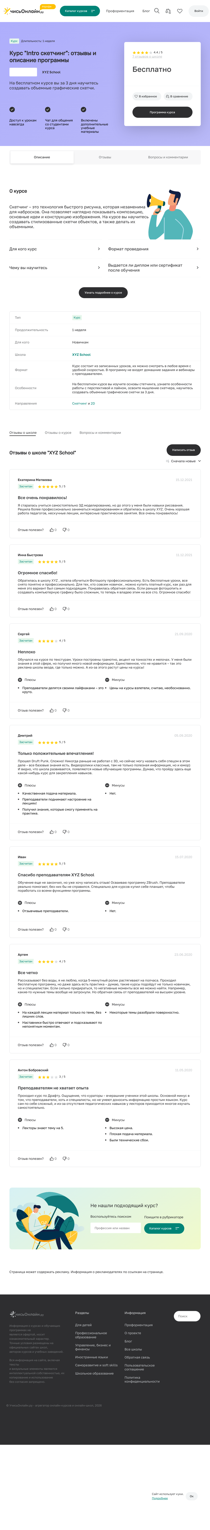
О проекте (132, 1332)
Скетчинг (79, 404)
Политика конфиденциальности (142, 1378)
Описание (42, 157)
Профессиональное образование (91, 1334)
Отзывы (105, 157)
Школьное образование (94, 1372)
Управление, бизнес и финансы (93, 1346)
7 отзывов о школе (147, 53)
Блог (147, 11)
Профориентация (138, 1324)
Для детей (83, 1324)
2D (93, 404)
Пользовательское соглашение (139, 1366)
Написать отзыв (183, 449)
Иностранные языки (91, 1356)
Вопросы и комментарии (168, 157)
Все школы (133, 1348)
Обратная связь (137, 1356)
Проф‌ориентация (121, 11)
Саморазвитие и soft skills (96, 1364)
